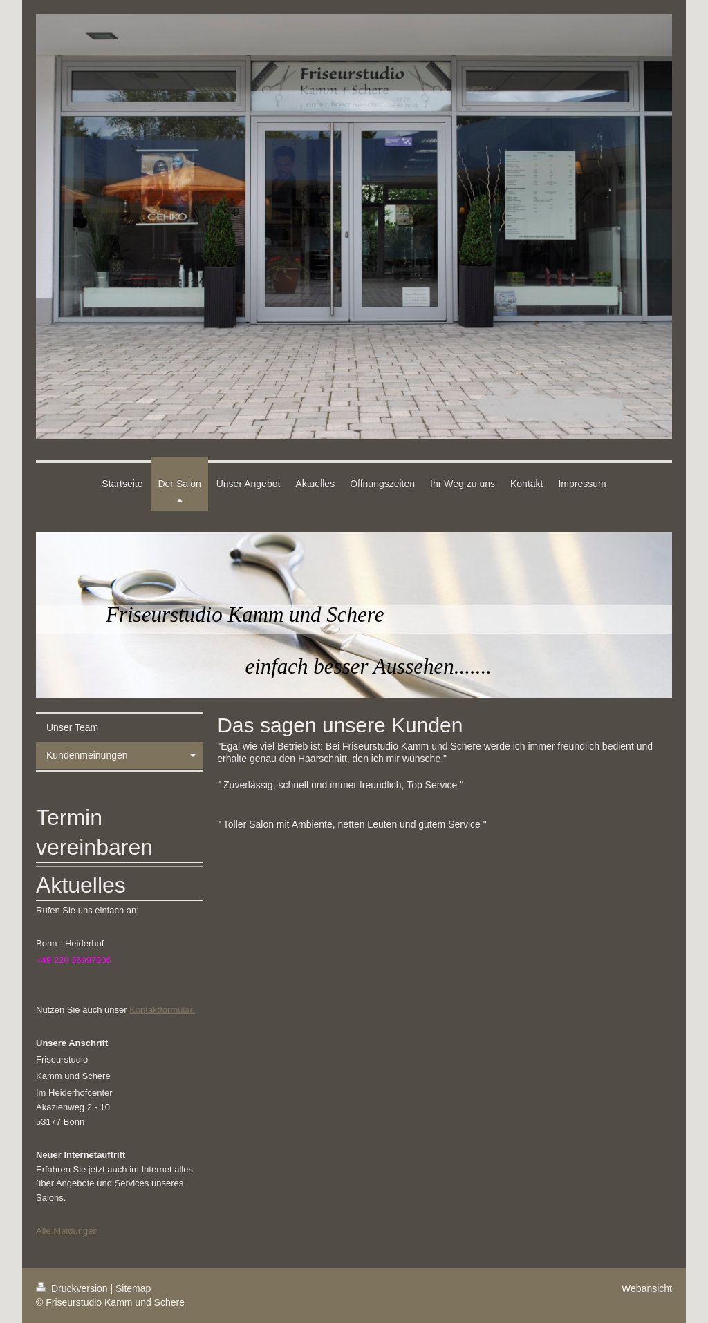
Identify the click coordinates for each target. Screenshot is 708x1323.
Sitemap (133, 1288)
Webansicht (647, 1288)
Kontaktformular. (162, 1010)
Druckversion (73, 1288)
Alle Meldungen (67, 1231)
